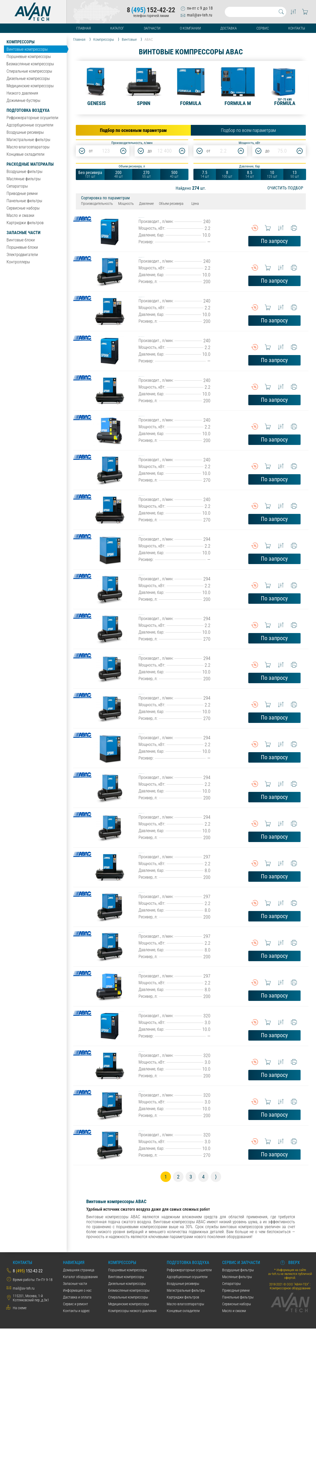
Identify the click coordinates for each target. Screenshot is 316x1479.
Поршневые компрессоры (29, 56)
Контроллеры (18, 261)
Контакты (296, 28)
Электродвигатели (22, 254)
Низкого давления (22, 93)
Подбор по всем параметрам (248, 130)
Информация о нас (77, 1441)
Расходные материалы (30, 164)
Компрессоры (21, 41)
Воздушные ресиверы (25, 132)
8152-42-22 (151, 10)
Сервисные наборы (23, 208)
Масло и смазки (20, 215)
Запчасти (152, 28)
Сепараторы (17, 186)
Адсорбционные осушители (30, 125)
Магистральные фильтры (28, 139)
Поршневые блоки (22, 247)
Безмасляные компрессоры (30, 63)
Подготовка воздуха (28, 110)
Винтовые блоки (21, 239)
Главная (83, 28)
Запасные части (24, 232)
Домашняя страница (78, 1420)
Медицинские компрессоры (30, 85)
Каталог (117, 28)
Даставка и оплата (77, 1448)
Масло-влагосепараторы (28, 146)
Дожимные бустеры (23, 100)
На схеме (19, 1458)
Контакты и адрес (76, 1461)
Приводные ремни (22, 193)
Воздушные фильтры (24, 171)
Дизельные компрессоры (28, 78)
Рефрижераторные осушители (32, 117)
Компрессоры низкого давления (132, 1461)
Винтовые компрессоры (27, 49)
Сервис (262, 28)
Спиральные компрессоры (29, 71)
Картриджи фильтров (25, 222)
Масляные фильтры (24, 178)
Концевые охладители (25, 154)
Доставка (228, 28)
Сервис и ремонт (75, 1454)
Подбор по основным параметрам (133, 130)
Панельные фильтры (24, 200)
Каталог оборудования (80, 1427)
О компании (190, 28)
